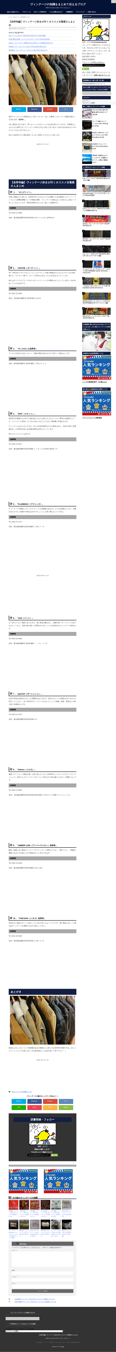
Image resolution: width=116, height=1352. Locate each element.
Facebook (35, 109)
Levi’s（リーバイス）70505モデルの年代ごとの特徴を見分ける (30, 43)
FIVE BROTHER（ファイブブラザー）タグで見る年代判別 (29, 39)
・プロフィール (26, 12)
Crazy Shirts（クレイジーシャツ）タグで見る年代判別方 (66, 1214)
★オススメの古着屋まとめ (22, 1092)
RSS (50, 1107)
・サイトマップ (79, 12)
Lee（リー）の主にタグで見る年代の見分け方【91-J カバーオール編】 (96, 254)
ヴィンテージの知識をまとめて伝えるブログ (58, 4)
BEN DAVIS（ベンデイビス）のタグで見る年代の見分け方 (96, 317)
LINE (18, 1107)
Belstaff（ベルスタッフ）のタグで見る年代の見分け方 (24, 1232)
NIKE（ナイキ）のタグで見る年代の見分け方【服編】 (67, 1232)
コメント (14, 1250)
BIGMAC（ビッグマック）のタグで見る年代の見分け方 (28, 50)
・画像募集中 (69, 12)
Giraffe (62, 1346)
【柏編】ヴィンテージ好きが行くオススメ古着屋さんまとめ (13, 1214)
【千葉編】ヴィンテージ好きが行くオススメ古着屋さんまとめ (56, 1214)
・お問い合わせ (91, 12)
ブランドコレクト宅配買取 (92, 418)
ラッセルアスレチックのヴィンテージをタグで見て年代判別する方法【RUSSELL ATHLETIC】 (96, 270)
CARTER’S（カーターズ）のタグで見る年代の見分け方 (45, 1233)
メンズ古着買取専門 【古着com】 (94, 382)
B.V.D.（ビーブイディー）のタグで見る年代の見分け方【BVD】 (34, 1233)
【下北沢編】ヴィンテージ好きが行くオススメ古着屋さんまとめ (45, 1214)
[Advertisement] (42, 158)
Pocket (34, 1107)
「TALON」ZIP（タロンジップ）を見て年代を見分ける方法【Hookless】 (96, 287)
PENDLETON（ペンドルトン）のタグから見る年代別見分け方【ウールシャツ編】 (96, 302)
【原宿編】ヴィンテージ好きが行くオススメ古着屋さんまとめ (34, 1214)
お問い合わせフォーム (102, 75)
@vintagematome (99, 42)
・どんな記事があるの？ (55, 12)
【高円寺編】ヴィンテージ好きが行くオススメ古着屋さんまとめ (24, 1214)
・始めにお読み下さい (12, 12)
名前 (13, 1270)
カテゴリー (86, 101)
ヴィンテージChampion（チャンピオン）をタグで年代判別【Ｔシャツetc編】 (13, 1234)
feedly (66, 1107)
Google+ (50, 109)
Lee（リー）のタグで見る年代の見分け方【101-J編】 (27, 35)
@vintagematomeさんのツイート (93, 83)
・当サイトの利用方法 (39, 12)
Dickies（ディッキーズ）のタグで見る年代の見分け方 (27, 46)
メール (14, 1277)
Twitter (18, 109)
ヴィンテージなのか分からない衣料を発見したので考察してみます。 (56, 1233)
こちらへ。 (101, 62)
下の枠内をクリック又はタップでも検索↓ (20, 1329)
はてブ (66, 109)
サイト (14, 1283)
